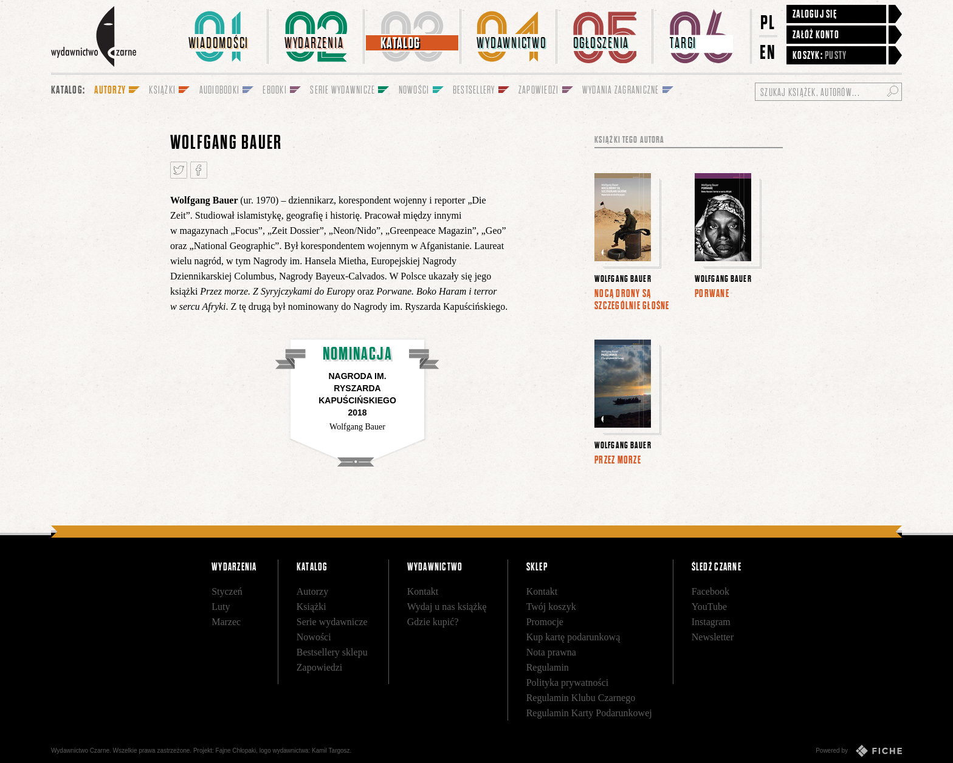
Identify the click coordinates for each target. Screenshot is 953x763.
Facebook (710, 591)
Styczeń (227, 591)
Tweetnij (178, 170)
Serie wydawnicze (332, 622)
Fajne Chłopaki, (237, 750)
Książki (311, 606)
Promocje (544, 622)
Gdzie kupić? (433, 622)
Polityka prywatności (567, 682)
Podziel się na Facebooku (198, 170)
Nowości (314, 637)
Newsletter (713, 637)
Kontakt (423, 591)
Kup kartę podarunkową (573, 637)
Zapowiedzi (320, 667)
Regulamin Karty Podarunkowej (589, 713)
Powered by (859, 751)
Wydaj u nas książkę (447, 606)
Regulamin (547, 667)
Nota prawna (551, 652)
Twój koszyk (551, 606)
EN (768, 52)
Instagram (711, 622)
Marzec (226, 622)
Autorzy (312, 591)
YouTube (709, 606)
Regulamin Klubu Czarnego (581, 698)
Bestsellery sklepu (332, 652)
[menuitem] (221, 36)
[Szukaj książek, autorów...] (828, 92)
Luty (221, 606)
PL (768, 22)
